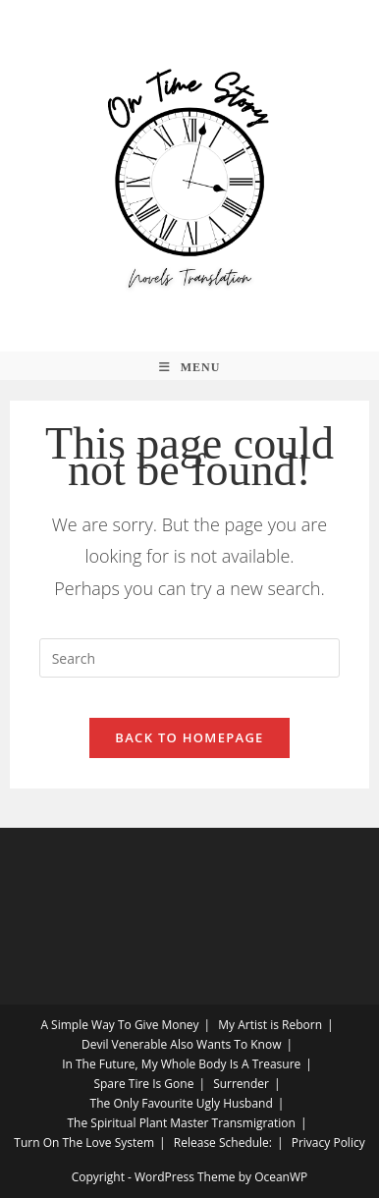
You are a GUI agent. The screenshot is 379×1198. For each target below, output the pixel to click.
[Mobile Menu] (190, 367)
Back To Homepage (189, 737)
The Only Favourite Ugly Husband (181, 1103)
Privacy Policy (328, 1142)
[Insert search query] (190, 658)
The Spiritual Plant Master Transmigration (181, 1123)
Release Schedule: (223, 1142)
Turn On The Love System (84, 1142)
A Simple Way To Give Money (119, 1024)
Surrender (241, 1083)
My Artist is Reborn (270, 1024)
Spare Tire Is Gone (143, 1083)
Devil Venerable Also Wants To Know (181, 1044)
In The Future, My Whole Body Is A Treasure (181, 1064)
